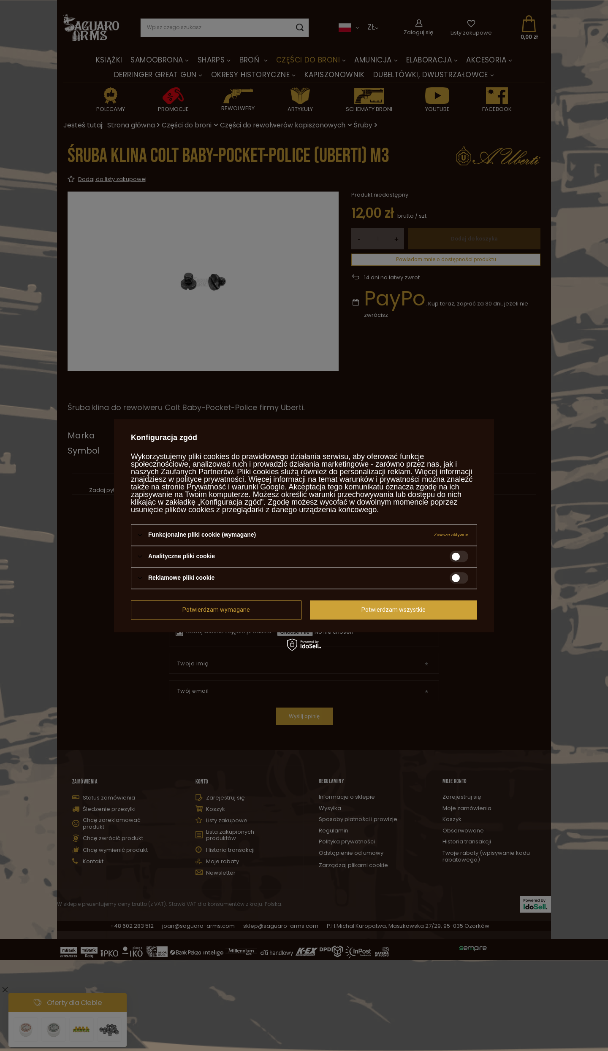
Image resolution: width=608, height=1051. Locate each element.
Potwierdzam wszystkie (393, 609)
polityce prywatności (210, 479)
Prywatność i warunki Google (236, 487)
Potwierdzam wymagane (216, 609)
